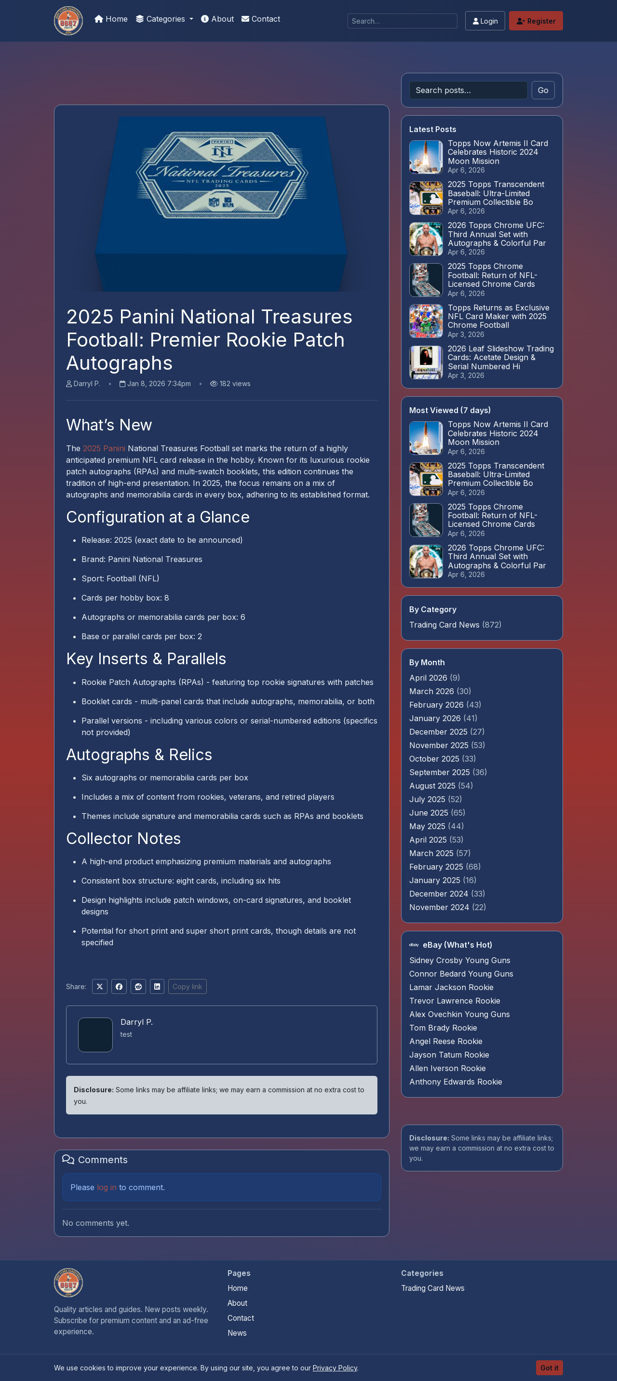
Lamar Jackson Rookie (451, 987)
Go (543, 90)
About (217, 19)
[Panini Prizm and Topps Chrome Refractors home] (68, 1282)
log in (107, 1187)
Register (536, 21)
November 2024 (440, 907)
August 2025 (433, 786)
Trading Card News (444, 625)
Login (485, 21)
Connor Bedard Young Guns (461, 974)
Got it (549, 1368)
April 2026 (429, 678)
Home (111, 19)
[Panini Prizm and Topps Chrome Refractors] (68, 21)
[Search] (402, 20)
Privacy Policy (335, 1368)
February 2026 (437, 705)
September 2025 (440, 772)
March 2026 (432, 691)
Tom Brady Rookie (443, 1027)
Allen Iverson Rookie (447, 1068)
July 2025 (428, 799)
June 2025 (430, 813)
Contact (260, 19)
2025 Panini (104, 448)
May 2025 (428, 826)
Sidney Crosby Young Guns (459, 960)
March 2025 (432, 853)
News (237, 1333)
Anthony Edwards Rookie (455, 1081)
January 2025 (436, 880)
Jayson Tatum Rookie (449, 1054)
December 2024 (440, 893)
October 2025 (435, 759)
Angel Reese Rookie (446, 1041)
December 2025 (439, 732)
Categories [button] (161, 19)
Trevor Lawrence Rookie (454, 1001)
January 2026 (436, 718)
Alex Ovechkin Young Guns (459, 1014)
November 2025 (440, 745)
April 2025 (429, 840)
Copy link (187, 986)
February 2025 (437, 867)
